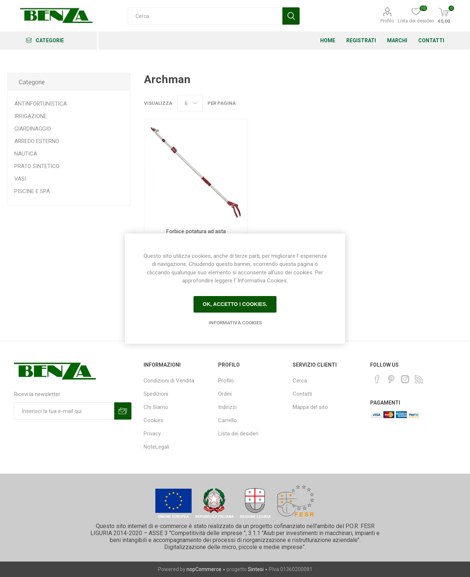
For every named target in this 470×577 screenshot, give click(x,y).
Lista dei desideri (238, 433)
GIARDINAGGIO (32, 128)
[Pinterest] (391, 379)
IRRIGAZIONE (30, 116)
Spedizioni (156, 394)
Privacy (152, 433)
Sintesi (256, 569)
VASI (20, 178)
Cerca (300, 380)
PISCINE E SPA (32, 191)
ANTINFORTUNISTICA (40, 103)
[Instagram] (405, 379)
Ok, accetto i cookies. (235, 304)
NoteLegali (156, 447)
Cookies (153, 420)
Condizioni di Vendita (169, 380)
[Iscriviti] (64, 411)
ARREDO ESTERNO (36, 141)
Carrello (227, 420)
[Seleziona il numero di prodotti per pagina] (190, 103)
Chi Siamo (156, 407)
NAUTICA (25, 153)
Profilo (387, 21)
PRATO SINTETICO (36, 166)
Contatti (302, 394)
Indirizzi (227, 407)
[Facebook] (377, 379)
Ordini (225, 394)
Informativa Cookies (235, 322)
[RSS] (419, 379)
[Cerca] (205, 16)
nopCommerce (204, 569)
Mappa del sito (310, 407)
